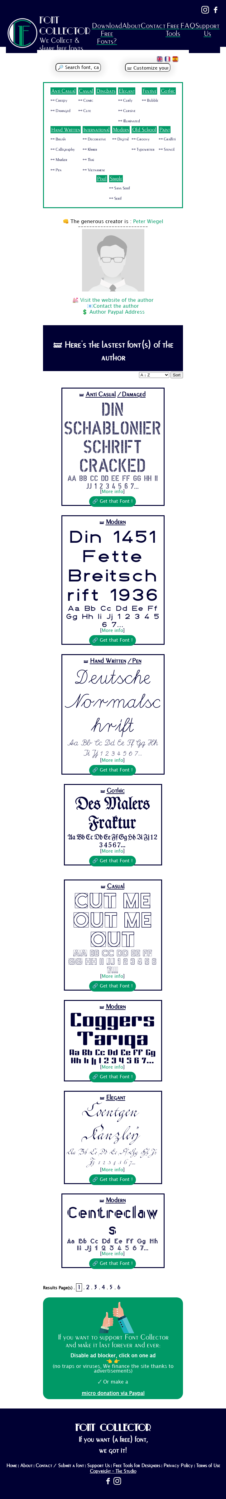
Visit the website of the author (117, 300)
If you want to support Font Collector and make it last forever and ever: (113, 1341)
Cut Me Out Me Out (112, 920)
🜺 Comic (85, 100)
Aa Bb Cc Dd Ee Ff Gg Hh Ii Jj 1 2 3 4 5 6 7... (112, 482)
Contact (153, 26)
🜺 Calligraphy (62, 149)
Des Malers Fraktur (112, 814)
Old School (144, 130)
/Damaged (131, 394)
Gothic (168, 91)
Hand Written (65, 130)
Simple (116, 179)
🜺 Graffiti (167, 139)
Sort (176, 375)
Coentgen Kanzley (112, 1125)
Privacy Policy (178, 1465)
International (96, 130)
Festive (149, 91)
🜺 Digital (120, 139)
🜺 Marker (58, 160)
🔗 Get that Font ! (112, 501)
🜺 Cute (84, 111)
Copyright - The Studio (113, 1471)
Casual (86, 91)
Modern (121, 130)
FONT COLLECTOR (64, 25)
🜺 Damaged (60, 111)
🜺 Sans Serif (119, 188)
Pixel (102, 179)
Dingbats (106, 91)
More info (112, 492)
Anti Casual (63, 91)
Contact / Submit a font (60, 1465)
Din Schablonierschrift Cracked (112, 436)
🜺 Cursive (127, 111)
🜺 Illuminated (129, 121)
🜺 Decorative (94, 139)
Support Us (207, 29)
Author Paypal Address (117, 312)
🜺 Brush (57, 139)
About (131, 26)
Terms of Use (208, 1465)
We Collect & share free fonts (61, 44)
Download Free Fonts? (107, 33)
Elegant (127, 91)
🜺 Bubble (150, 100)
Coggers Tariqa (112, 1030)
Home (11, 1465)
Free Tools (173, 29)
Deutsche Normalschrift (112, 701)
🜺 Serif (115, 198)
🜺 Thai (88, 160)
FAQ (187, 26)
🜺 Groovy (141, 139)
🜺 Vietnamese (94, 170)
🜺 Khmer (90, 149)
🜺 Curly (125, 100)
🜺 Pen (55, 170)
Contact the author (116, 306)
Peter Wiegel (148, 221)
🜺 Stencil (167, 149)
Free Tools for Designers (136, 1465)
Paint (164, 130)
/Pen (134, 660)
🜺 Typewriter (143, 149)
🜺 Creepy (58, 100)
